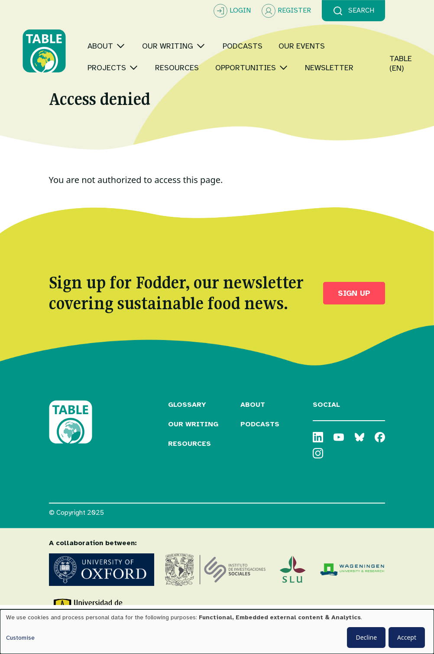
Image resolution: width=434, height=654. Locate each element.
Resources (189, 457)
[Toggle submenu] (147, 32)
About (252, 418)
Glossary (187, 418)
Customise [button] (20, 637)
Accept (406, 637)
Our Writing (193, 438)
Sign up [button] (354, 307)
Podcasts (259, 438)
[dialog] (217, 631)
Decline (366, 637)
